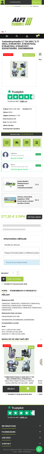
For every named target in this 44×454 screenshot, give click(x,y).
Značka (26, 109)
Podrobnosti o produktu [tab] (23, 290)
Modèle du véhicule (12, 245)
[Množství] (13, 273)
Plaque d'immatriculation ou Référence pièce (21, 253)
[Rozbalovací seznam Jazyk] (4, 31)
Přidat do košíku (11, 279)
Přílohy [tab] (6, 294)
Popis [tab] (4, 290)
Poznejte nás (37, 2)
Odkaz (5, 109)
